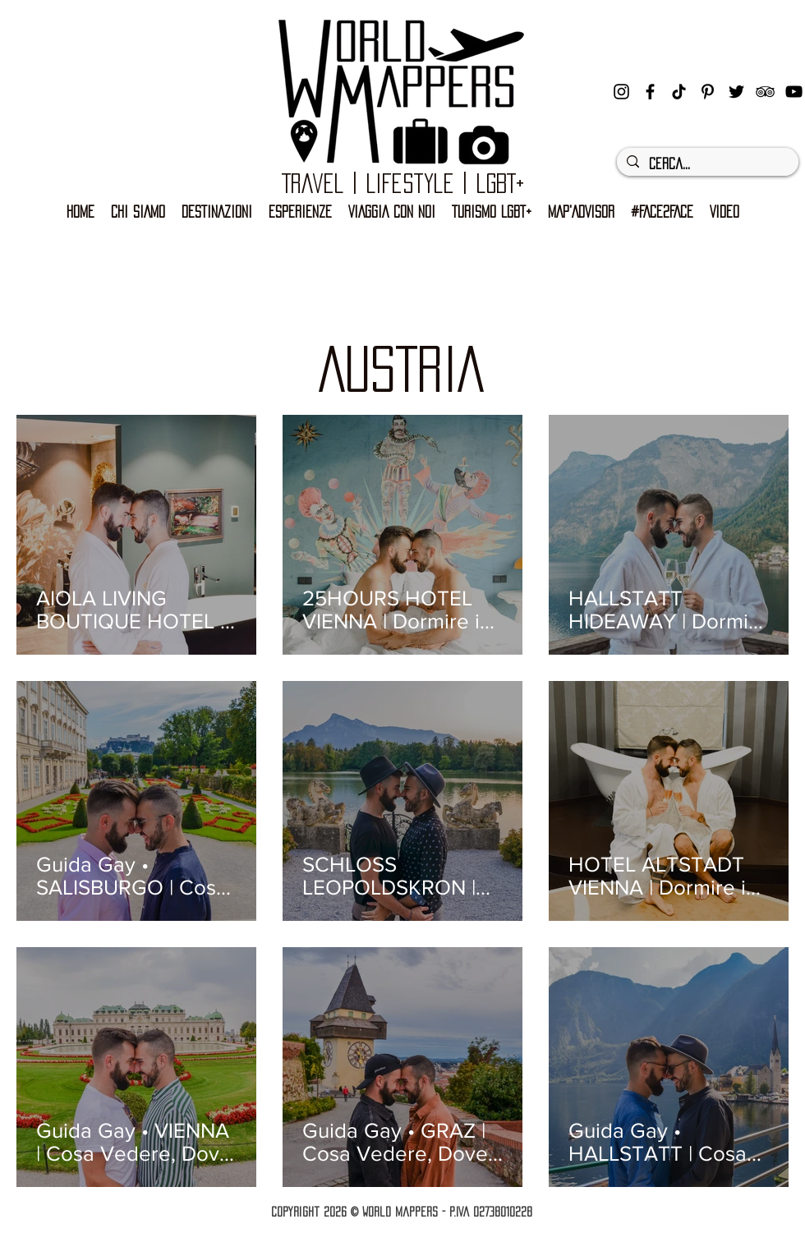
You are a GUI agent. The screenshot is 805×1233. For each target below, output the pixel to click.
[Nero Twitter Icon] (736, 91)
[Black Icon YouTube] (794, 91)
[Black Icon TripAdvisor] (765, 91)
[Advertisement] (402, 268)
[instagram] (621, 91)
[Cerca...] (706, 164)
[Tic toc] (679, 91)
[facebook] (650, 91)
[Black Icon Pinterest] (707, 91)
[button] (492, 212)
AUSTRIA (401, 369)
